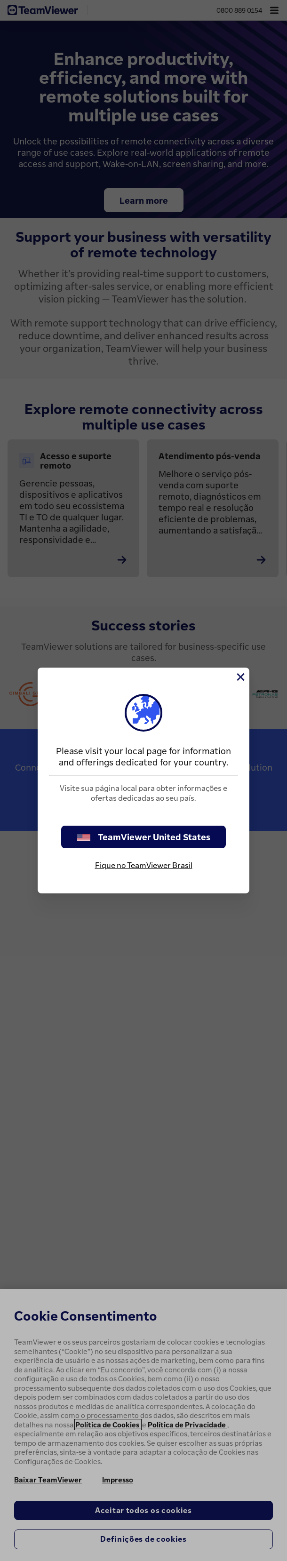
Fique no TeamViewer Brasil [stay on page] (143, 865)
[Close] (240, 677)
